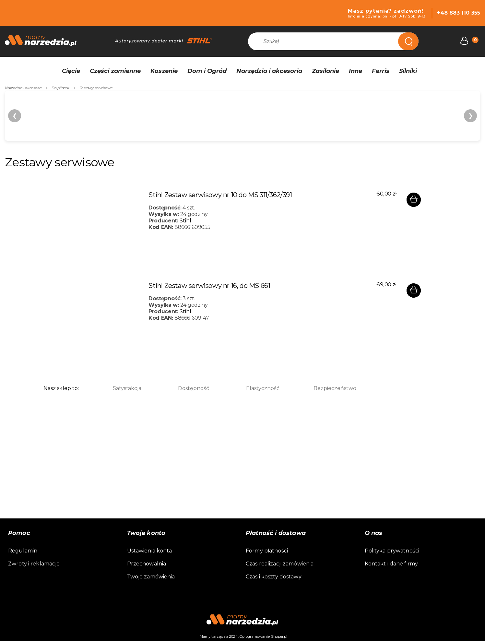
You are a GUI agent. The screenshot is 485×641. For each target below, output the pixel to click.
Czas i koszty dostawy (274, 577)
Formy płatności (267, 551)
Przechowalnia (146, 564)
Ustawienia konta (149, 551)
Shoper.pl (279, 636)
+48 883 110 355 (458, 13)
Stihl (185, 221)
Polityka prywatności (392, 551)
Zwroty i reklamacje (34, 564)
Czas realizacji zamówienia (279, 564)
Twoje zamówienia (151, 577)
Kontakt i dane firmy (391, 564)
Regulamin (22, 551)
